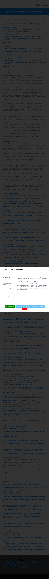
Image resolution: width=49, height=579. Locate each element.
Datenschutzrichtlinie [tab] (7, 301)
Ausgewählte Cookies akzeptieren (38, 306)
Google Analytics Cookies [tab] (8, 288)
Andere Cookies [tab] (6, 296)
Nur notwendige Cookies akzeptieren (23, 306)
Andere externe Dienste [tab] (8, 292)
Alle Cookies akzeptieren (9, 306)
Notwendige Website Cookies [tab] (7, 284)
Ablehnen (24, 308)
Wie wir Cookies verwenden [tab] (6, 278)
